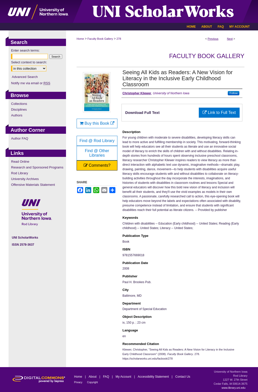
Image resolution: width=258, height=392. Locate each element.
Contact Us (182, 376)
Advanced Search (25, 77)
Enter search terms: (25, 50)
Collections (19, 104)
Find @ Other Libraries (97, 153)
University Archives (25, 179)
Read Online (20, 161)
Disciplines (19, 109)
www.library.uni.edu (233, 387)
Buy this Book (97, 123)
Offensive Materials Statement (33, 185)
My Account (124, 376)
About (93, 376)
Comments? (97, 165)
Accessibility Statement (154, 376)
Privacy (78, 382)
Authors (16, 115)
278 (118, 38)
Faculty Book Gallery (100, 38)
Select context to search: (29, 62)
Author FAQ (19, 138)
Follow (234, 93)
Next (230, 38)
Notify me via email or (30, 83)
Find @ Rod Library (97, 141)
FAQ (106, 376)
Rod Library (19, 173)
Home (80, 38)
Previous (213, 38)
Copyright (92, 382)
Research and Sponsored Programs (37, 167)
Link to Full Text (219, 112)
